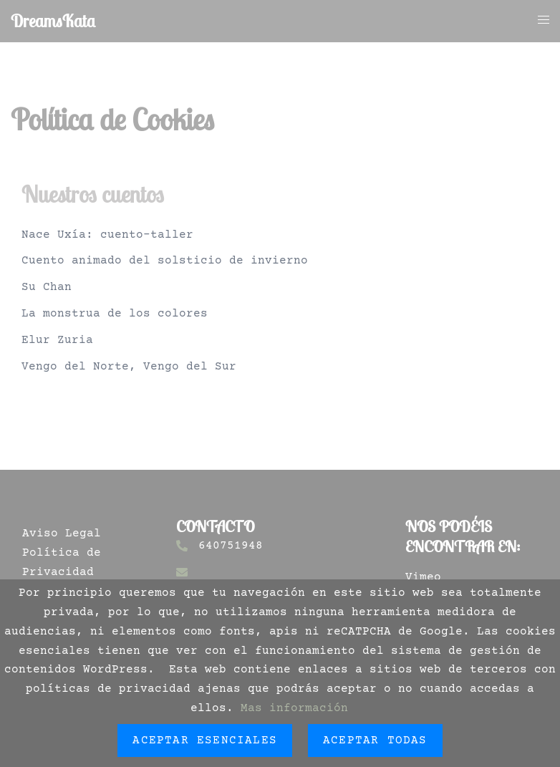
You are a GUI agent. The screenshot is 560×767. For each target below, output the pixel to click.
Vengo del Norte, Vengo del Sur (128, 366)
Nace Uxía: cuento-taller (107, 234)
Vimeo (423, 577)
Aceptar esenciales (204, 740)
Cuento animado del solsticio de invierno (164, 260)
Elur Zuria (57, 340)
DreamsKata (53, 21)
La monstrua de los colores (114, 313)
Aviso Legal (61, 533)
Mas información (294, 708)
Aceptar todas (375, 740)
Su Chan (46, 287)
